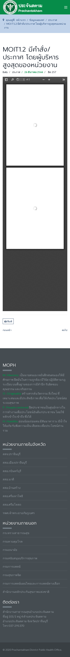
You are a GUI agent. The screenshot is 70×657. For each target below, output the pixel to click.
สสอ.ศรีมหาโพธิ (13, 496)
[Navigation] (65, 7)
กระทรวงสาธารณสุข (16, 533)
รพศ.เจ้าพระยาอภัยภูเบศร (19, 513)
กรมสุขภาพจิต (12, 575)
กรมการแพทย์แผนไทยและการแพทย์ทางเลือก (31, 583)
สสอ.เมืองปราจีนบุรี (15, 462)
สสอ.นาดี (8, 479)
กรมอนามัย (10, 549)
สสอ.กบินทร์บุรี (12, 471)
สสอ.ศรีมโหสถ (12, 504)
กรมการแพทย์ (12, 566)
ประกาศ (16, 72)
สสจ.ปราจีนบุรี (12, 454)
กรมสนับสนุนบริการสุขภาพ (20, 558)
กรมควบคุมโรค (13, 541)
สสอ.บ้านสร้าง (12, 487)
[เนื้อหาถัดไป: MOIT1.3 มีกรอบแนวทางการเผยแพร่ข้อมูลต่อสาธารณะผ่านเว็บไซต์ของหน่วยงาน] (64, 330)
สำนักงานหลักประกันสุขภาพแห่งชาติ (26, 591)
